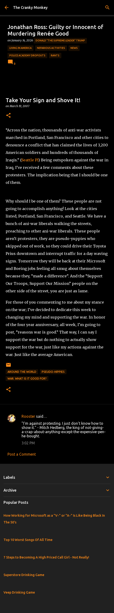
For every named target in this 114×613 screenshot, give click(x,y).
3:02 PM (28, 443)
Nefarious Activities (51, 48)
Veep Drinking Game (19, 592)
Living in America (20, 48)
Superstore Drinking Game (24, 575)
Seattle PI (29, 160)
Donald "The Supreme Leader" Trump (60, 40)
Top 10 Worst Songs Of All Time (28, 540)
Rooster (28, 416)
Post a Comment (21, 454)
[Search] (107, 7)
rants (55, 55)
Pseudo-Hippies (53, 371)
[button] (8, 115)
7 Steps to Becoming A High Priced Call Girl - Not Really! (46, 557)
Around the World (21, 371)
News (74, 48)
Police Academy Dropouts (27, 55)
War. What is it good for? (27, 378)
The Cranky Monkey (30, 7)
